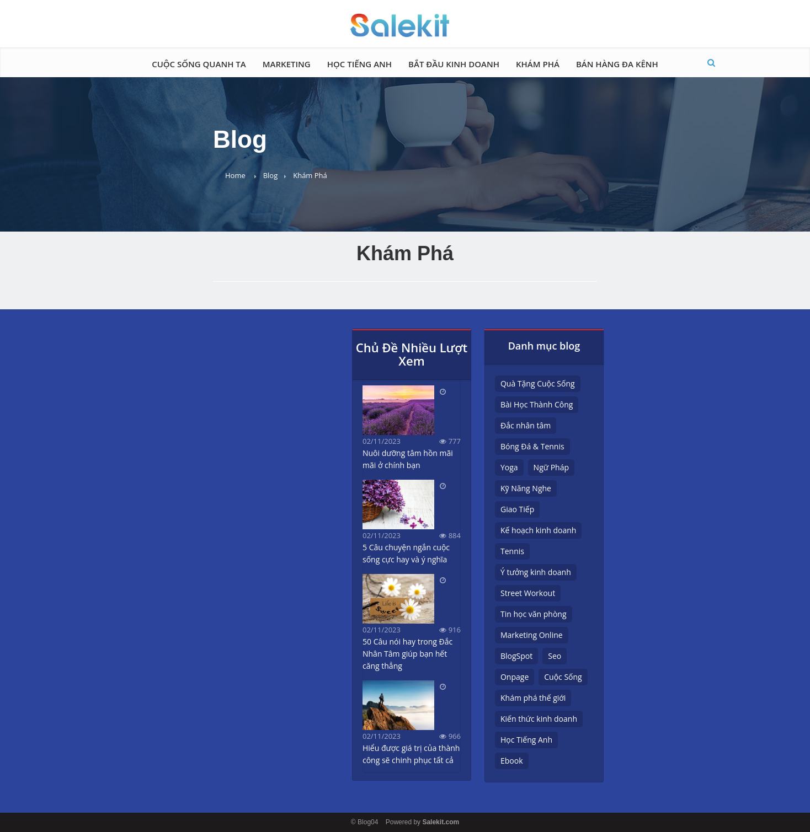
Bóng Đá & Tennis (532, 446)
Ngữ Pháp (551, 467)
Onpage (514, 677)
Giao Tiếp (517, 509)
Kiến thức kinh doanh (538, 718)
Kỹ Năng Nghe (525, 488)
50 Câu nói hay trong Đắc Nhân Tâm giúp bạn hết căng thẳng (407, 653)
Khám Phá (537, 63)
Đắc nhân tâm (525, 425)
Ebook (511, 760)
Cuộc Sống (563, 677)
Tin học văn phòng (533, 614)
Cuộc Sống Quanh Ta (199, 63)
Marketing (287, 63)
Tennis (512, 551)
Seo (554, 656)
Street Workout (527, 593)
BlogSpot (516, 656)
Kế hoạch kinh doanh (538, 530)
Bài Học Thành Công (536, 404)
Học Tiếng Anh (359, 63)
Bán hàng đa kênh (617, 63)
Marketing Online (531, 635)
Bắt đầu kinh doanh (453, 63)
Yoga (509, 467)
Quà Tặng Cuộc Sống (537, 383)
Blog (270, 175)
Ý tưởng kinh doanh (535, 572)
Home (235, 175)
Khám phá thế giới (533, 698)
